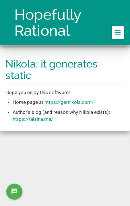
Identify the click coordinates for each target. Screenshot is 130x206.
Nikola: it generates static (51, 70)
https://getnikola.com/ (69, 102)
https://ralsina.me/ (33, 119)
